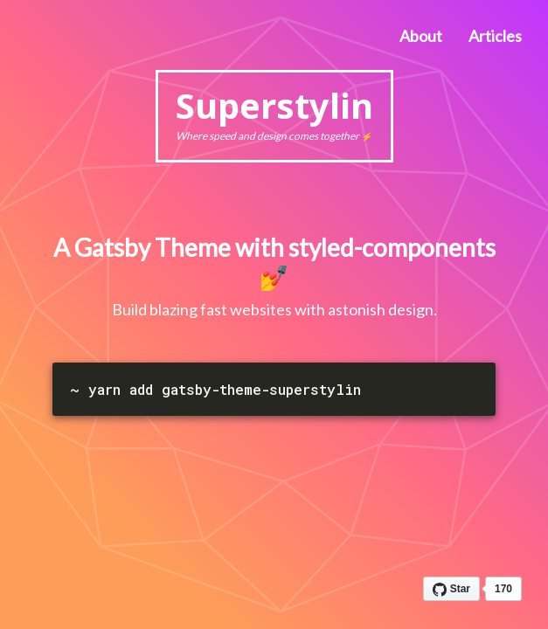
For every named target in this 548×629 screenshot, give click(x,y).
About (420, 35)
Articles (495, 35)
